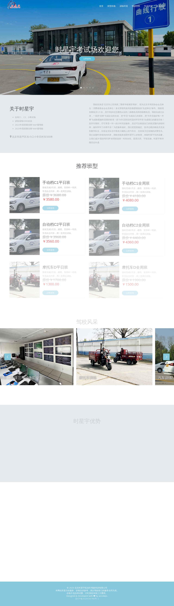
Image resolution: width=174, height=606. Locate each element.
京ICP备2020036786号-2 (87, 598)
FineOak (15, 6)
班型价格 (111, 6)
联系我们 (160, 6)
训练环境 (124, 6)
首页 (101, 6)
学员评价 (148, 6)
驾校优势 (136, 6)
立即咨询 (87, 59)
